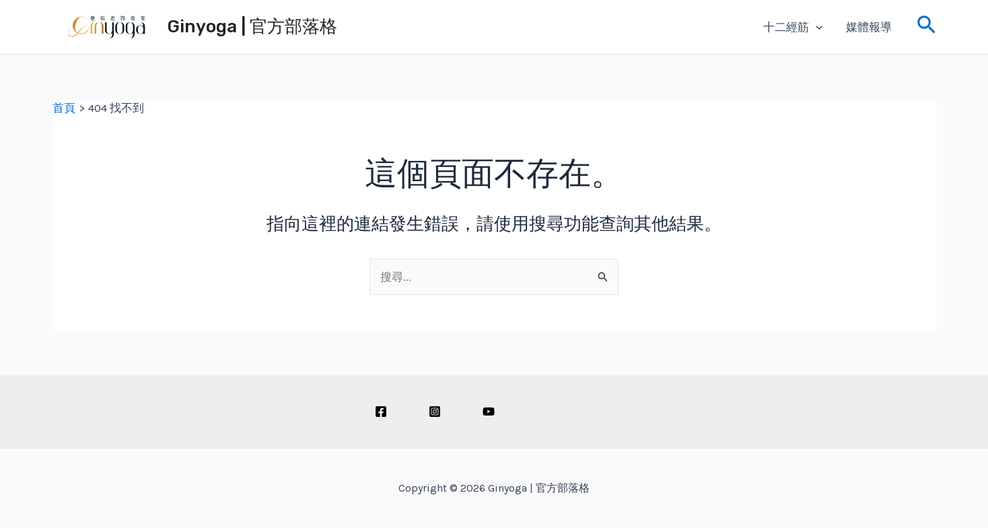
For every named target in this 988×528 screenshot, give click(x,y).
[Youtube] (488, 411)
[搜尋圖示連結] (926, 27)
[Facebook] (381, 411)
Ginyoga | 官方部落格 (252, 26)
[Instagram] (435, 411)
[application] (815, 27)
